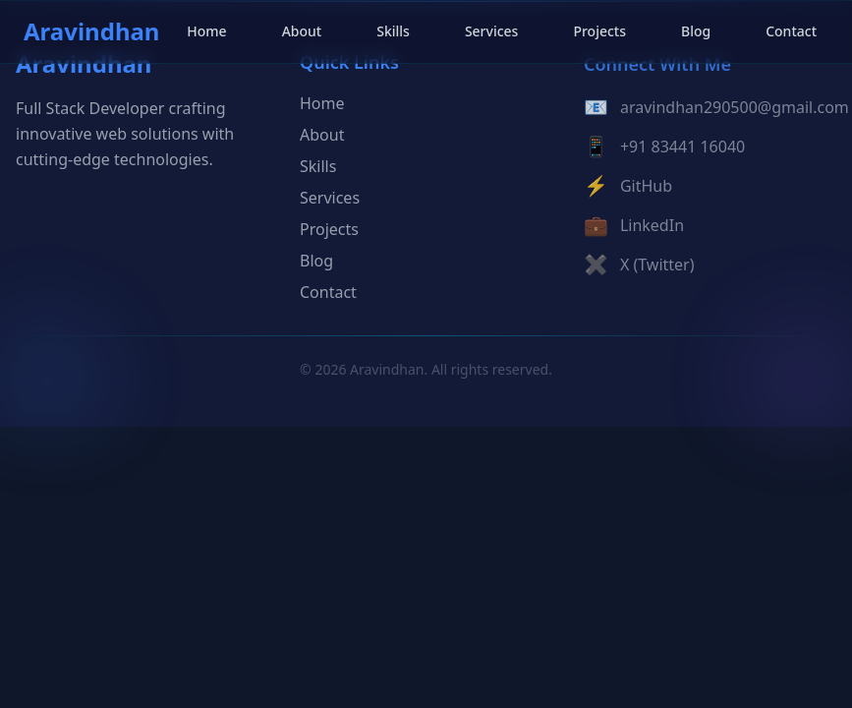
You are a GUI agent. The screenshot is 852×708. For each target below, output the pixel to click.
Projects (599, 31)
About (302, 31)
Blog (695, 31)
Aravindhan (91, 31)
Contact (791, 31)
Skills (393, 31)
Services (492, 31)
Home (206, 31)
